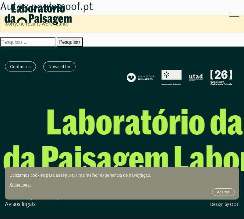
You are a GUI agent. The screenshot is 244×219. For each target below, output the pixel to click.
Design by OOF (224, 204)
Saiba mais (19, 184)
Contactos (20, 66)
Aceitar (223, 192)
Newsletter (59, 66)
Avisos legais (20, 204)
